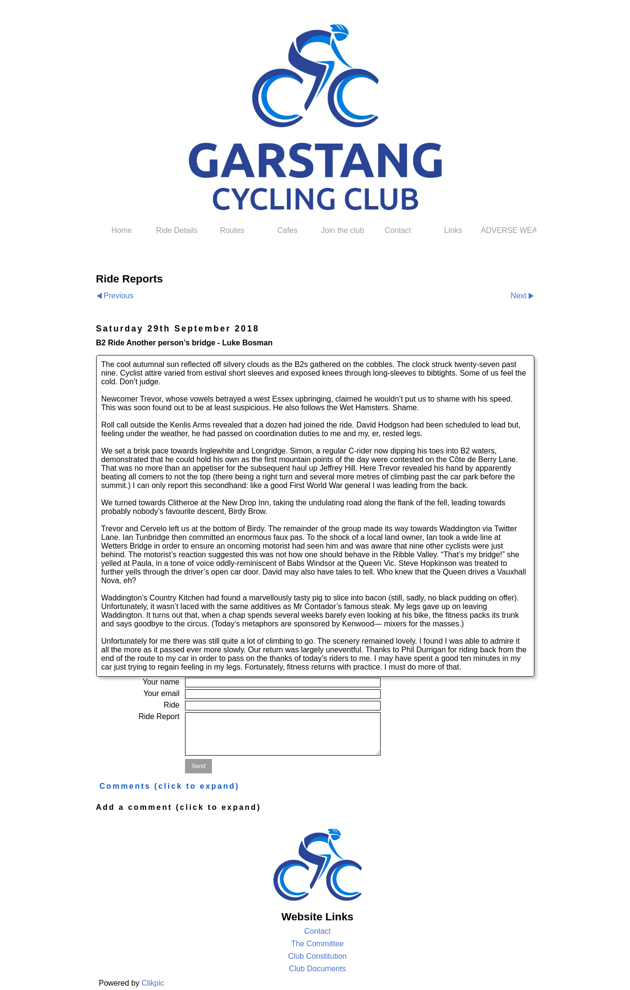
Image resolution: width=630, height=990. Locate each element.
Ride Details (177, 230)
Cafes (287, 230)
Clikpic (152, 983)
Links (453, 230)
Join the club (342, 230)
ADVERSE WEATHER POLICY (508, 230)
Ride (172, 705)
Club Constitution (317, 956)
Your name (161, 682)
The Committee (317, 944)
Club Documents (317, 969)
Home (121, 230)
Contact (397, 230)
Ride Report (158, 716)
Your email (161, 693)
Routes (232, 230)
